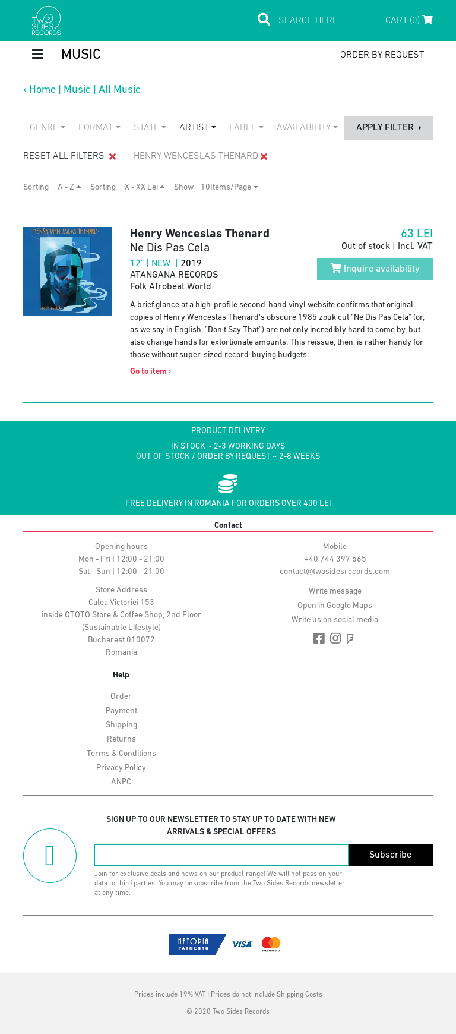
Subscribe (390, 855)
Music (77, 90)
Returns (121, 739)
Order (121, 696)
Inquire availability (375, 268)
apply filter (386, 128)
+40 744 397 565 (335, 559)
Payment (121, 711)
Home (42, 90)
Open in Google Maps (334, 605)
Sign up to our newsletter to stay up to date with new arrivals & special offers (221, 826)
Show (187, 187)
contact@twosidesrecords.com (335, 572)
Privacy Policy (121, 768)
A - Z (69, 187)
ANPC (121, 782)
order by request (382, 55)
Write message (335, 591)
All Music (120, 90)
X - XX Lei (145, 187)
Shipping (121, 725)
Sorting (39, 187)
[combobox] (47, 128)
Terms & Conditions (121, 753)
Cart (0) (409, 20)
